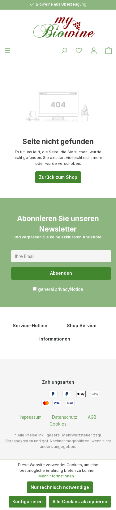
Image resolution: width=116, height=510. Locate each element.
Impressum (30, 417)
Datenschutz (64, 417)
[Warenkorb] (108, 50)
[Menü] (7, 50)
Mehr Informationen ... (58, 476)
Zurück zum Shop (58, 177)
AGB (92, 417)
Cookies (58, 424)
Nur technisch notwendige (60, 487)
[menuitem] (30, 417)
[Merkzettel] (78, 50)
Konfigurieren (27, 501)
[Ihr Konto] (93, 50)
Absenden (61, 273)
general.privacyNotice (60, 289)
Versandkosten (19, 441)
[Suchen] (64, 50)
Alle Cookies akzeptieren (80, 501)
